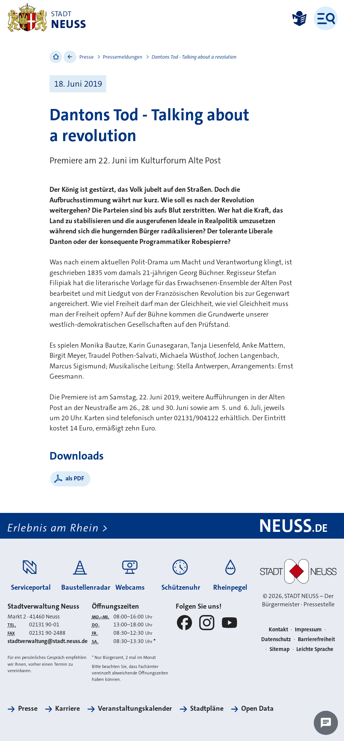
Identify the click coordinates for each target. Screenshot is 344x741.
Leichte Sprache (314, 649)
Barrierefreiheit (316, 639)
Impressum (308, 629)
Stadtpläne (206, 708)
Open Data (257, 708)
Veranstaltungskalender (135, 708)
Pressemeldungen (123, 57)
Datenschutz (276, 639)
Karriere (67, 708)
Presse (86, 57)
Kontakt (278, 629)
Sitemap (280, 649)
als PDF (74, 478)
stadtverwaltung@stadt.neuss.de (48, 641)
